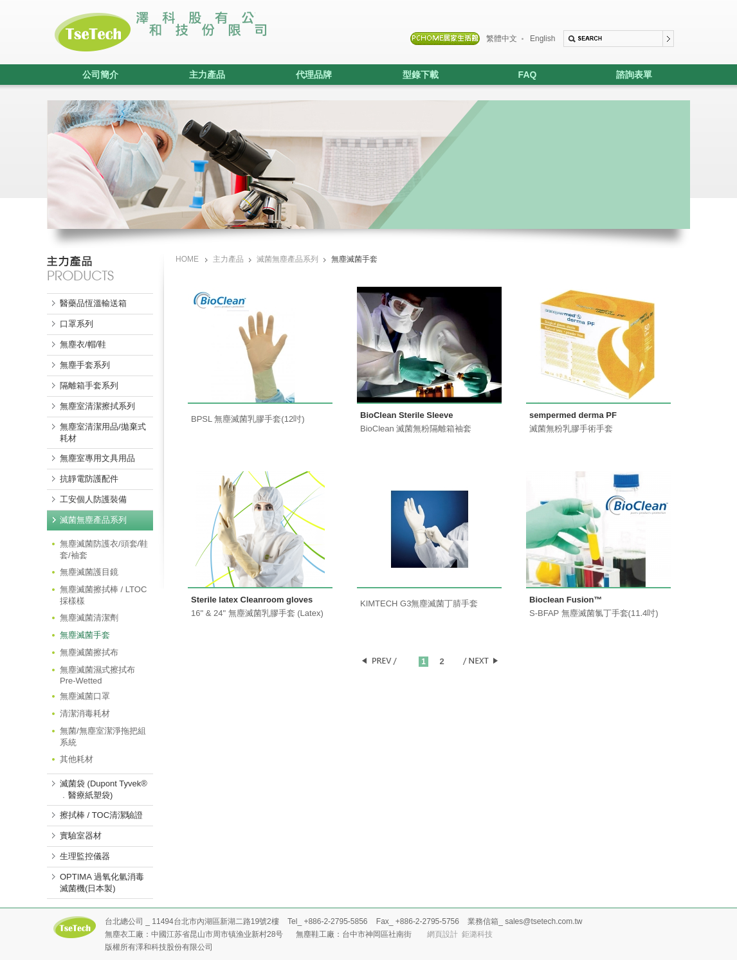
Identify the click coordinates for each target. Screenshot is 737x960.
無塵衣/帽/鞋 (83, 344)
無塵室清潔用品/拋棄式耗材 (103, 432)
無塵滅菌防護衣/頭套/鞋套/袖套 (104, 549)
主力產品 (189, 74)
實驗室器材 (81, 835)
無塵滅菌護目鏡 (89, 572)
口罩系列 (76, 324)
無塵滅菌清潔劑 (89, 617)
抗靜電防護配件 (89, 479)
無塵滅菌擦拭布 (89, 652)
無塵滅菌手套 (85, 635)
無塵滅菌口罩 (85, 696)
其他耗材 (76, 759)
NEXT (479, 661)
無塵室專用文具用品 (97, 458)
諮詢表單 (634, 74)
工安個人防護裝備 (93, 499)
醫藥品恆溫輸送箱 (93, 303)
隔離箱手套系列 (89, 385)
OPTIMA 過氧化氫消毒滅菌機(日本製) (102, 882)
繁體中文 (501, 38)
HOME (187, 259)
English (542, 38)
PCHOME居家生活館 (445, 38)
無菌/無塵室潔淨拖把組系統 (103, 736)
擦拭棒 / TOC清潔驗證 (101, 815)
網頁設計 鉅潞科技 (460, 934)
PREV (379, 661)
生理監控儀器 (85, 856)
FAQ (527, 74)
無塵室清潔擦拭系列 (97, 406)
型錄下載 (421, 74)
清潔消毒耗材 (85, 713)
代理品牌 (296, 74)
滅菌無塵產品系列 (93, 520)
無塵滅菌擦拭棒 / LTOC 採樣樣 (103, 595)
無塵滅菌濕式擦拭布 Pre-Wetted (97, 675)
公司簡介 (100, 74)
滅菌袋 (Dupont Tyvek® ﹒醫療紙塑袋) (103, 789)
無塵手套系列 (85, 365)
